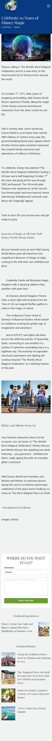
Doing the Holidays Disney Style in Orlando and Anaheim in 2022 (34, 658)
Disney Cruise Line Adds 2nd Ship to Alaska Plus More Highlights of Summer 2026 (17, 627)
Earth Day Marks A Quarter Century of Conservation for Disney (33, 694)
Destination (9, 568)
